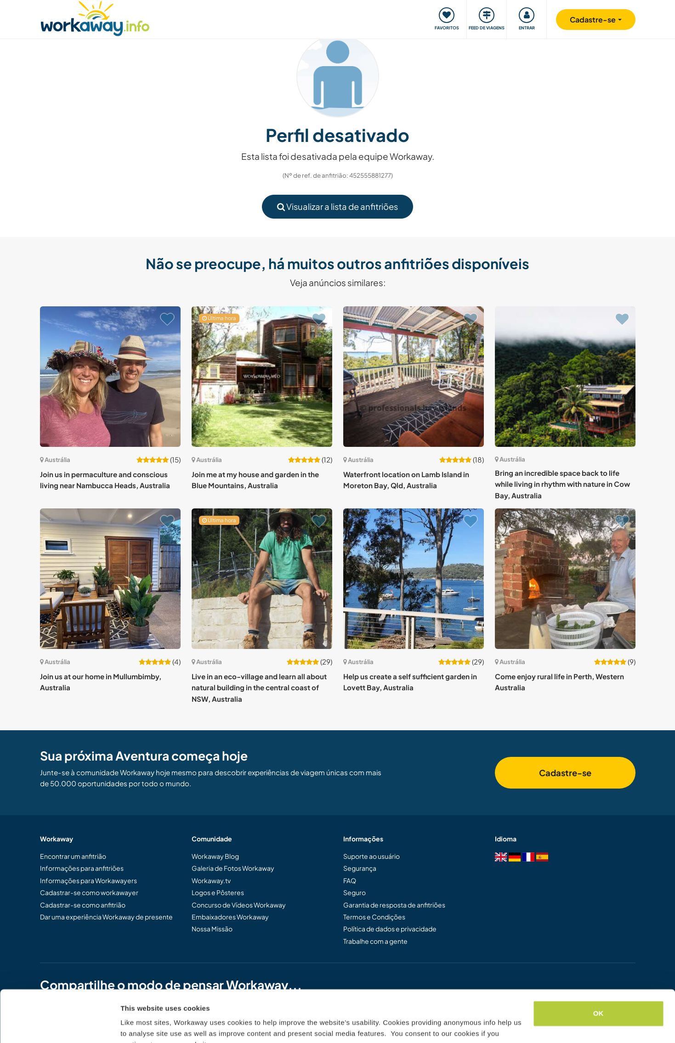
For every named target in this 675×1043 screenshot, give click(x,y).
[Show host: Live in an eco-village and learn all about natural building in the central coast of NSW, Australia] (262, 578)
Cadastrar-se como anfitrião (82, 905)
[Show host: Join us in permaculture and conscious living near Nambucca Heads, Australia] (110, 376)
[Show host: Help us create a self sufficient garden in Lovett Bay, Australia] (413, 578)
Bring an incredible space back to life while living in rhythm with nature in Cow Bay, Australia (562, 484)
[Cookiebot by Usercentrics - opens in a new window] (59, 1025)
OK (598, 968)
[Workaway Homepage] (95, 17)
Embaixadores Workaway (230, 917)
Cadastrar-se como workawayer (89, 892)
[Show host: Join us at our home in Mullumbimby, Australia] (110, 578)
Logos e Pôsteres (218, 892)
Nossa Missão (212, 929)
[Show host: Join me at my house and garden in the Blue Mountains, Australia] (262, 376)
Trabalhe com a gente (375, 941)
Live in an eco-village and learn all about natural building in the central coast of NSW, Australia (259, 687)
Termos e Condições (374, 917)
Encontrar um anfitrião (73, 856)
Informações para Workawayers (88, 880)
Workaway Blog (215, 856)
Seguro (354, 892)
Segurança (359, 868)
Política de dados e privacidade (390, 929)
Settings (134, 1025)
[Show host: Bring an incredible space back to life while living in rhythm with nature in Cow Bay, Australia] (565, 376)
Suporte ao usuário (371, 856)
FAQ (349, 880)
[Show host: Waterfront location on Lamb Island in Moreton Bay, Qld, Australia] (413, 376)
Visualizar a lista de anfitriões (337, 206)
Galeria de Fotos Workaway (233, 868)
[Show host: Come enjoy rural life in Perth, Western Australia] (565, 578)
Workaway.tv (211, 880)
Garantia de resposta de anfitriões (394, 905)
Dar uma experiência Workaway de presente (106, 917)
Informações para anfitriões (82, 868)
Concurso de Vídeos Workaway (239, 905)
